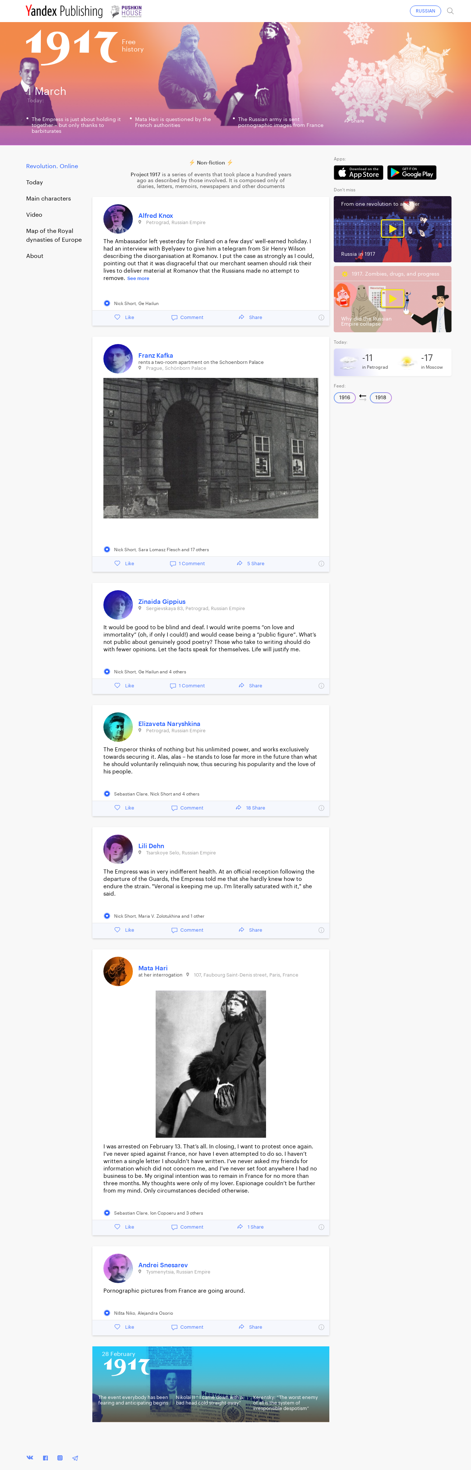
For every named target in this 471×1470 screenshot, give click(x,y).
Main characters (48, 199)
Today (34, 182)
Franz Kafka (155, 356)
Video (34, 215)
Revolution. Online (52, 166)
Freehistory (133, 46)
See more (138, 278)
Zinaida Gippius (161, 602)
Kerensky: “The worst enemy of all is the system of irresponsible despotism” (285, 1403)
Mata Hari (153, 968)
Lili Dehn (151, 846)
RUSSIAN (425, 11)
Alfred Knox (155, 216)
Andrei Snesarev (163, 1265)
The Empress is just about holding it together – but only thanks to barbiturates (76, 125)
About (34, 256)
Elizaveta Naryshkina (169, 724)
